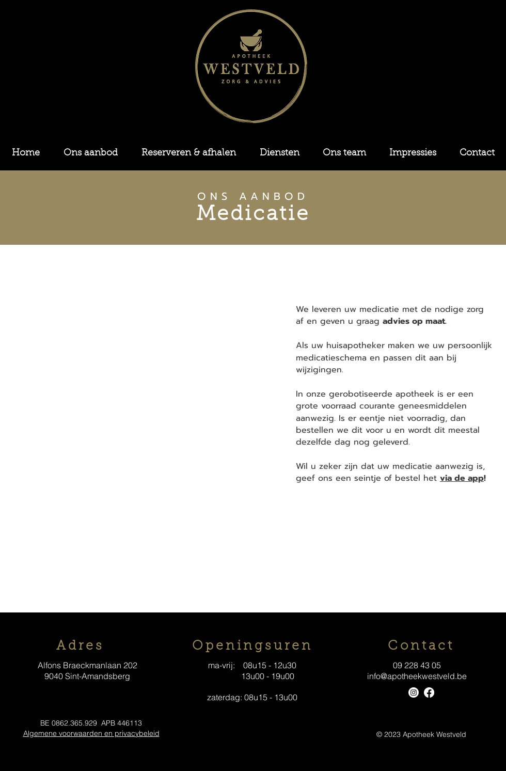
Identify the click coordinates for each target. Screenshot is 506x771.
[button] (91, 153)
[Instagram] (413, 692)
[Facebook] (429, 692)
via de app (462, 478)
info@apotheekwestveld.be (417, 676)
